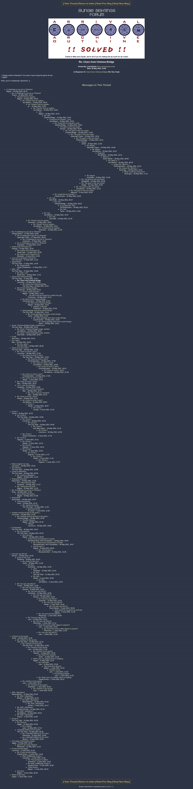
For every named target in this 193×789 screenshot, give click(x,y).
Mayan (83, 142)
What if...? (107, 157)
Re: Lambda (27, 726)
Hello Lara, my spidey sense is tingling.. (48, 659)
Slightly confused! (40, 307)
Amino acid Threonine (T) (21, 247)
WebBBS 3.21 (109, 786)
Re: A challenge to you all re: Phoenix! (26, 93)
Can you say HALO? (19, 554)
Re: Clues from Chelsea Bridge (34, 284)
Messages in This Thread (96, 85)
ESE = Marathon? (18, 692)
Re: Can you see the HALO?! (49, 614)
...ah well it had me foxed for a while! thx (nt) (45, 295)
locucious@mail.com (106, 67)
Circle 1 (31, 404)
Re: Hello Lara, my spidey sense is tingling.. (55, 677)
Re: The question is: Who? (38, 760)
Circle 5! (15, 719)
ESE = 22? (16, 269)
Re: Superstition (23, 265)
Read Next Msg (121, 3)
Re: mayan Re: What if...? (128, 168)
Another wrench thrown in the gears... (26, 513)
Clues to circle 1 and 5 (20, 348)
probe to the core (23, 558)
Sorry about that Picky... (26, 494)
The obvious (16, 468)
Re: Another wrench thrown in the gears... (33, 516)
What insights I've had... (21, 464)
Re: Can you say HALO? (26, 584)
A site (14, 337)
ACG (35, 569)
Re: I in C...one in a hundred (33, 389)
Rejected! (101, 153)
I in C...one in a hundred (26, 385)
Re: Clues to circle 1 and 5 (27, 352)
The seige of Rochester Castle (23, 741)
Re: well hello (44, 662)
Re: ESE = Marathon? (25, 696)
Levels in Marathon (19, 471)
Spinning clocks (34, 509)
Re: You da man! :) (46, 550)
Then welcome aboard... (53, 666)
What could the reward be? (134, 172)
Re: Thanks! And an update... (34, 101)
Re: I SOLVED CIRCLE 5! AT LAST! (36, 734)
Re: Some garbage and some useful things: (44, 314)
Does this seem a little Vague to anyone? (54, 625)
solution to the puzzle (20, 636)
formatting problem (62, 674)
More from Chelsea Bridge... (27, 288)
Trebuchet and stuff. (19, 479)
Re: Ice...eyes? (22, 344)
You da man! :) (38, 546)
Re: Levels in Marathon (26, 475)
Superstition (16, 262)
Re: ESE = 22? (22, 273)
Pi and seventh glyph (20, 749)
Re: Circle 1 (37, 408)
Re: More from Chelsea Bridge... (35, 299)
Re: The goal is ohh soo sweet (76, 131)
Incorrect (20, 771)
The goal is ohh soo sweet (70, 127)
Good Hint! (16, 498)
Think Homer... (33, 767)
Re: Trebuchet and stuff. (26, 483)
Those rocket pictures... (32, 292)
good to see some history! (27, 745)
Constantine (16, 528)
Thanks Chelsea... (29, 520)
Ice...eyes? (16, 340)
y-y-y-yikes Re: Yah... (68, 206)
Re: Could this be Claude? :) (65, 194)
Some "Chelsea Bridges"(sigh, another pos (28, 325)
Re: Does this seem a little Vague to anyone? (61, 629)
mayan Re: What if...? (122, 164)
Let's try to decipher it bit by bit (24, 258)
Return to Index (86, 3)
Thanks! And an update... (26, 97)
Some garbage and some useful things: (38, 310)
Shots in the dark (18, 775)
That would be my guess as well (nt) (68, 610)
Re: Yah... (47, 116)
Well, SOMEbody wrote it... (33, 756)
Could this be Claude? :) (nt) (60, 119)
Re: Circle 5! (22, 722)
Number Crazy (54, 670)
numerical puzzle (23, 501)
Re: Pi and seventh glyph (26, 752)
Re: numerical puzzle (30, 505)
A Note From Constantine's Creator (41, 539)
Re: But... (31, 565)
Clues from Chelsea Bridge (96, 72)
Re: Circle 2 (21, 415)
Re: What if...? (113, 161)
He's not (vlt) (27, 535)
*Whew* (31, 524)
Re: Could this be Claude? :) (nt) (67, 123)
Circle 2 (15, 411)
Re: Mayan (91, 146)
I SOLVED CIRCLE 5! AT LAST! (28, 730)
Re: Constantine (23, 531)
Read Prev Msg (104, 3)
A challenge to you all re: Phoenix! (19, 89)
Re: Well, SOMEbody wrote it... (39, 764)
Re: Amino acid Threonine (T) (28, 250)
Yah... (41, 112)
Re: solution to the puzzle (27, 640)
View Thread (70, 3)
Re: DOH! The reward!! (47, 655)
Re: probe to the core (31, 561)
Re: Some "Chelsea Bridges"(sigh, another (33, 329)
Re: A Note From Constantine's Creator (48, 543)
